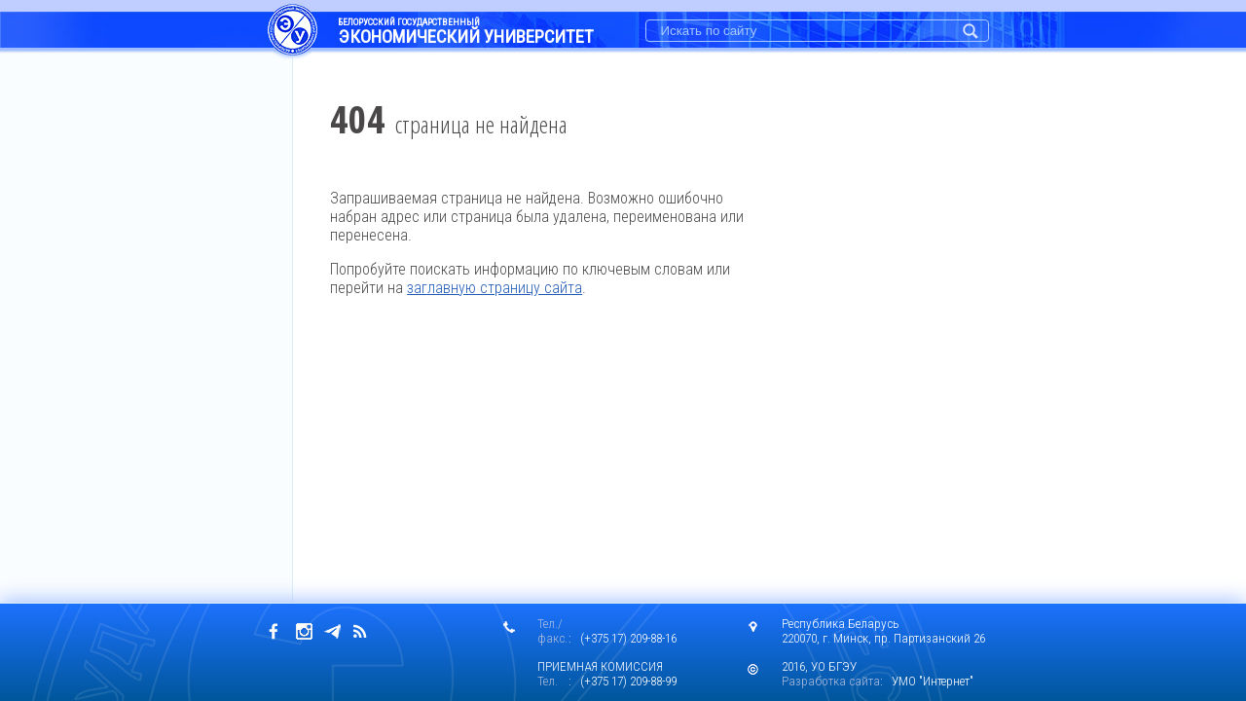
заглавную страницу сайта (494, 287)
